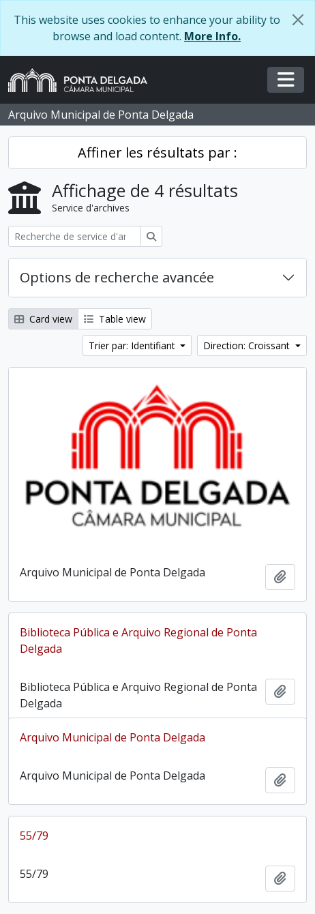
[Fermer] (298, 20)
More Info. (212, 36)
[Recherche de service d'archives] (74, 236)
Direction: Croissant (247, 345)
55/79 (34, 835)
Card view (43, 318)
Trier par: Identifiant (133, 345)
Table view (115, 318)
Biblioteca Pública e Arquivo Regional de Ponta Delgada (138, 640)
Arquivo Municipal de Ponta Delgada (112, 737)
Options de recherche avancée (117, 277)
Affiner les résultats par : (157, 152)
